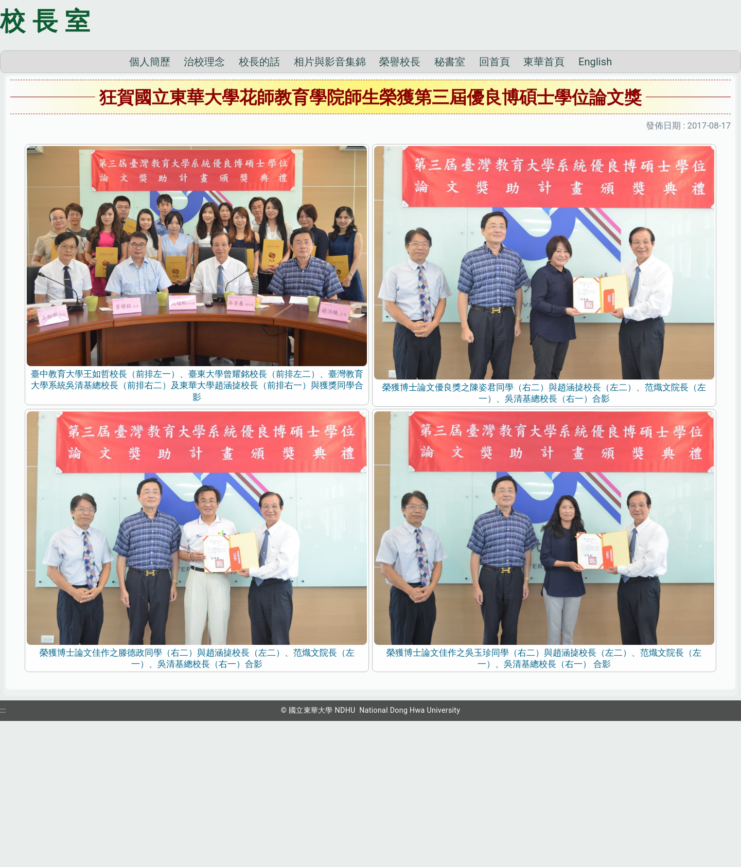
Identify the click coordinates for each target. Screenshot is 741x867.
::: (3, 853)
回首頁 (494, 204)
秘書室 (449, 204)
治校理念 (204, 204)
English (595, 204)
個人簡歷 (149, 204)
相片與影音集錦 (330, 204)
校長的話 (259, 204)
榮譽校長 (399, 204)
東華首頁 (543, 204)
